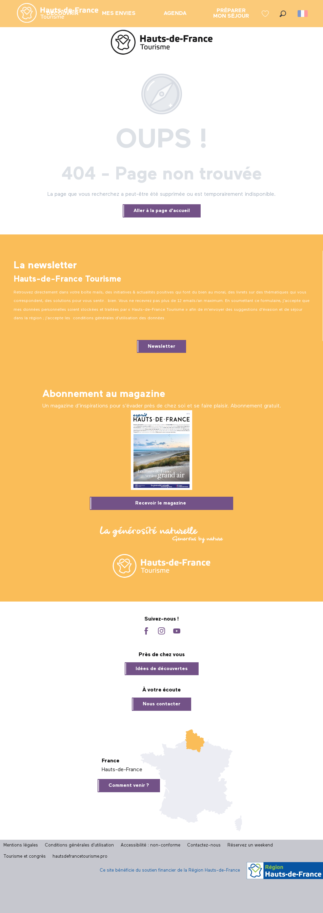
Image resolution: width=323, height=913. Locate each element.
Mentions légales (20, 845)
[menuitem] (52, 13)
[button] (283, 14)
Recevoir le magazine (160, 503)
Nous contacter (161, 704)
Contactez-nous (204, 845)
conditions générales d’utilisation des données (118, 318)
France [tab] (110, 761)
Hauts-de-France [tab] (122, 770)
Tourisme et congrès (24, 856)
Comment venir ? (128, 785)
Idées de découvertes (162, 668)
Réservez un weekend (250, 845)
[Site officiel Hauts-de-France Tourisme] (162, 43)
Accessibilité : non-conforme (150, 845)
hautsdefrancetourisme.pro (80, 856)
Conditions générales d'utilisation (79, 845)
